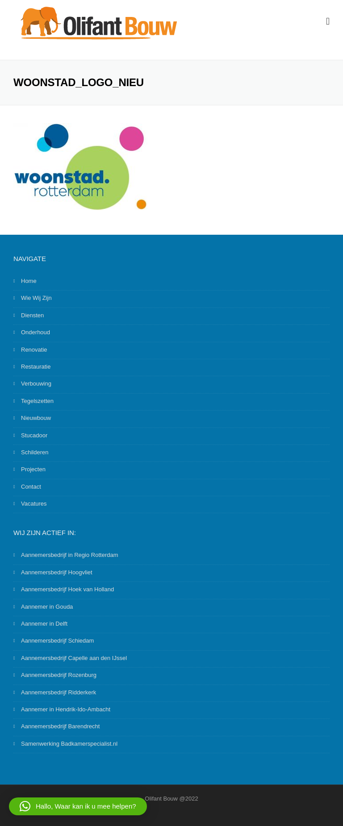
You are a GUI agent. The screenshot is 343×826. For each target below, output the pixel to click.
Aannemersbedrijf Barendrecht (60, 726)
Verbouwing (36, 383)
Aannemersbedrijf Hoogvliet (56, 572)
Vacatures (34, 503)
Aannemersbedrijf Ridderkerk (58, 692)
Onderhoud (35, 332)
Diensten (32, 315)
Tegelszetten (37, 401)
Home (29, 281)
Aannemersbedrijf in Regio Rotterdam (69, 555)
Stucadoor (34, 435)
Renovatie (34, 349)
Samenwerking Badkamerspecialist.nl (69, 743)
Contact (31, 486)
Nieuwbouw (36, 418)
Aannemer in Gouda (47, 606)
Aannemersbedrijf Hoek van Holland (67, 589)
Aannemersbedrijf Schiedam (57, 640)
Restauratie (35, 366)
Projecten (33, 469)
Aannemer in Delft (44, 623)
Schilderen (34, 452)
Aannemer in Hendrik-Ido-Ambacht (65, 709)
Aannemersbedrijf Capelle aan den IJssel (74, 658)
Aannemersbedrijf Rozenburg (58, 675)
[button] (78, 806)
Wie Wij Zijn (36, 298)
